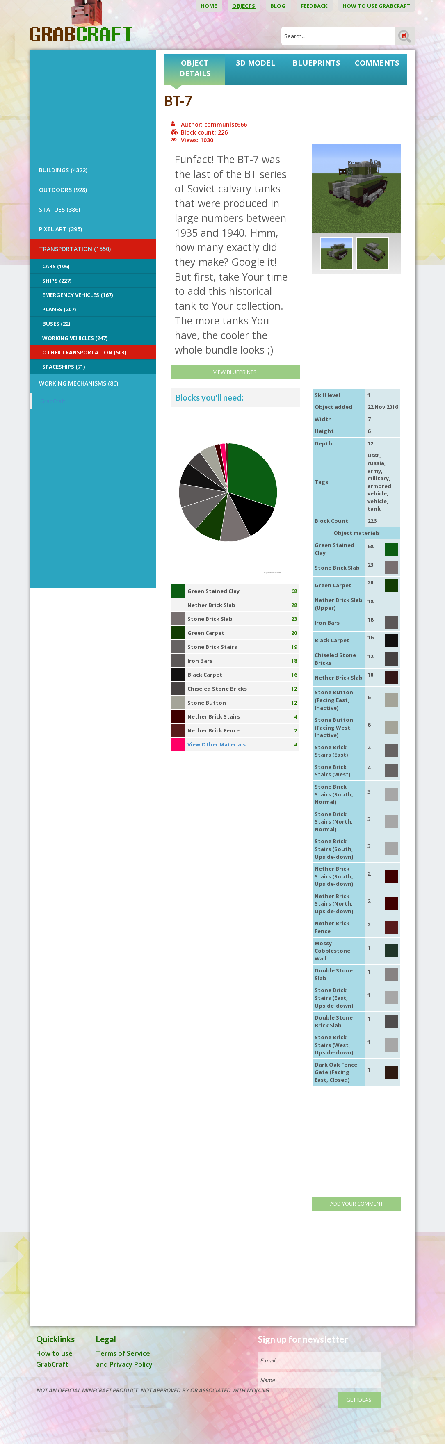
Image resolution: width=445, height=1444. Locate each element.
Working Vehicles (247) (74, 338)
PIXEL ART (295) (60, 229)
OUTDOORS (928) (63, 190)
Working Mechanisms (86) (78, 383)
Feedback (315, 5)
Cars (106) (55, 266)
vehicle (377, 501)
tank (374, 508)
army (374, 470)
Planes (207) (59, 309)
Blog (278, 5)
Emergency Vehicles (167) (77, 295)
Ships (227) (56, 280)
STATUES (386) (59, 209)
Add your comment (356, 1203)
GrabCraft (52, 401)
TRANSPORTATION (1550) (75, 249)
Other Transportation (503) (84, 352)
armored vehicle (379, 489)
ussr (373, 455)
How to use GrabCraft (376, 5)
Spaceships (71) (63, 366)
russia (375, 463)
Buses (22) (56, 323)
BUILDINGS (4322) (63, 170)
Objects (244, 5)
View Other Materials (216, 744)
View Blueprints (235, 372)
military (378, 478)
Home (209, 5)
